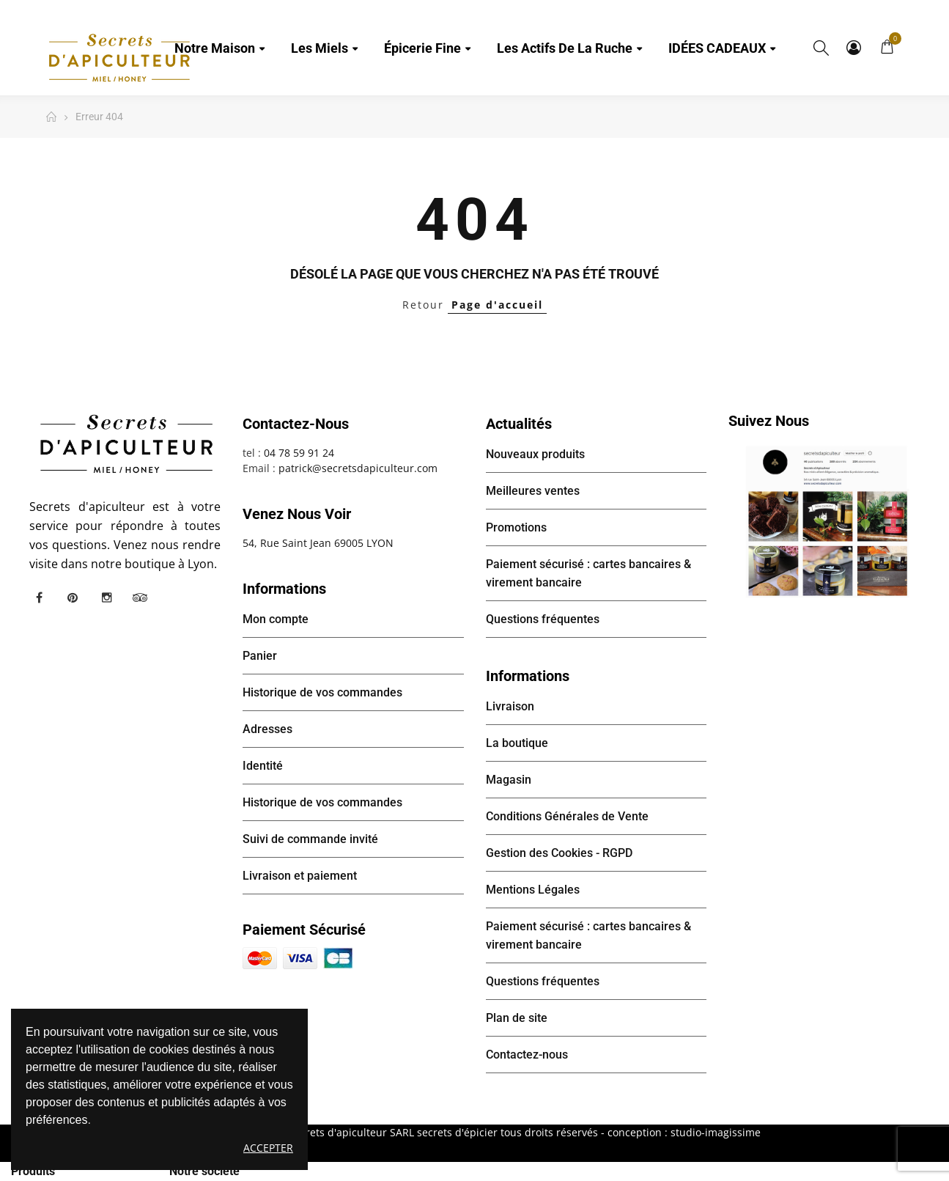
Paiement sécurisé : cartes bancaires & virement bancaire (588, 573)
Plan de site (516, 1018)
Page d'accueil (497, 305)
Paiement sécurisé (304, 929)
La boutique (517, 743)
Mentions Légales (533, 890)
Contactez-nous (527, 1055)
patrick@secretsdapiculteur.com (357, 468)
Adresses (267, 729)
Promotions (516, 527)
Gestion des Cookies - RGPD (559, 853)
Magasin (508, 780)
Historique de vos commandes (322, 692)
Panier (260, 656)
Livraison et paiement (300, 876)
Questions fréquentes (542, 619)
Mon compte (853, 47)
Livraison (510, 706)
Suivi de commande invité (310, 839)
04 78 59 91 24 (299, 453)
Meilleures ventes (533, 491)
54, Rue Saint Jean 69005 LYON (318, 543)
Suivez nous (768, 421)
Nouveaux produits (535, 454)
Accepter (268, 1148)
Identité (263, 766)
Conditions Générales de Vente (567, 816)
